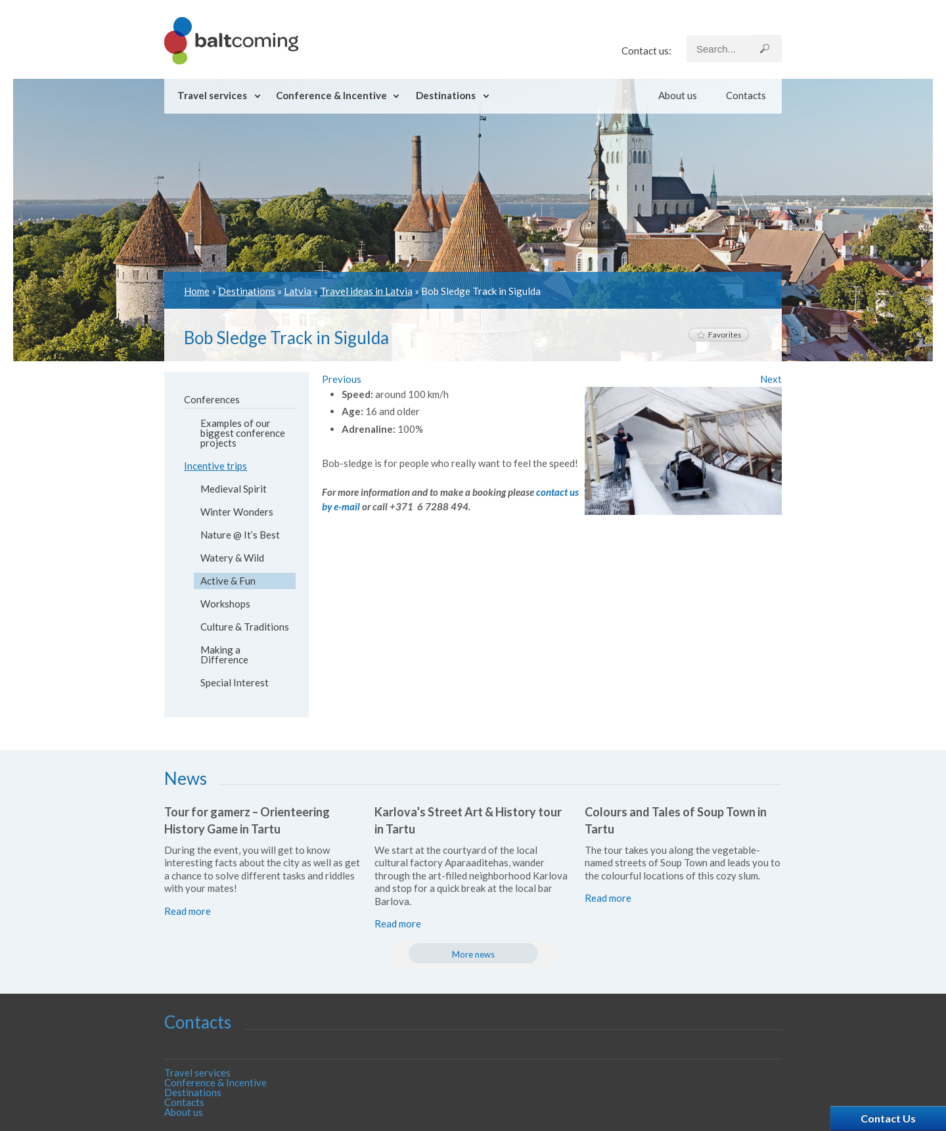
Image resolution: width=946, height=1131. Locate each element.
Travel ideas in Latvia (366, 291)
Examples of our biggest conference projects (242, 433)
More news (473, 954)
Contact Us (888, 1118)
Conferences (212, 399)
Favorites (719, 335)
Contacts (746, 95)
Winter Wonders (236, 512)
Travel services (212, 95)
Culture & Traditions (244, 626)
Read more (187, 911)
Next (771, 379)
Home (197, 291)
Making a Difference (224, 654)
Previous (341, 379)
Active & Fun (228, 581)
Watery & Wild (232, 558)
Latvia (297, 291)
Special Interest (234, 682)
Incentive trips (215, 466)
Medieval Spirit (233, 489)
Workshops (225, 604)
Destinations (446, 95)
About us (677, 95)
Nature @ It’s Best (240, 535)
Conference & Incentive (331, 95)
